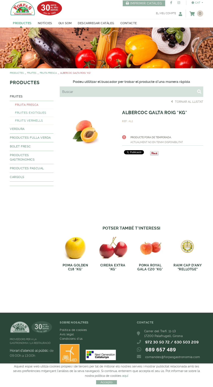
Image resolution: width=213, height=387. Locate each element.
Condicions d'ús (71, 338)
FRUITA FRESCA (48, 73)
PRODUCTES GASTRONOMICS (22, 157)
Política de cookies (73, 330)
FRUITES (31, 73)
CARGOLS (17, 177)
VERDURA (17, 129)
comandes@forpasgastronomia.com (172, 357)
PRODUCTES (17, 73)
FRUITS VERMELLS (29, 120)
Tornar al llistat (187, 101)
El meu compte (169, 14)
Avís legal (67, 334)
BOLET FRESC (20, 146)
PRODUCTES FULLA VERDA (30, 137)
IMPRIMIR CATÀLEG (144, 3)
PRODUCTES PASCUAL (27, 168)
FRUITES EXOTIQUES (30, 112)
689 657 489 (160, 350)
